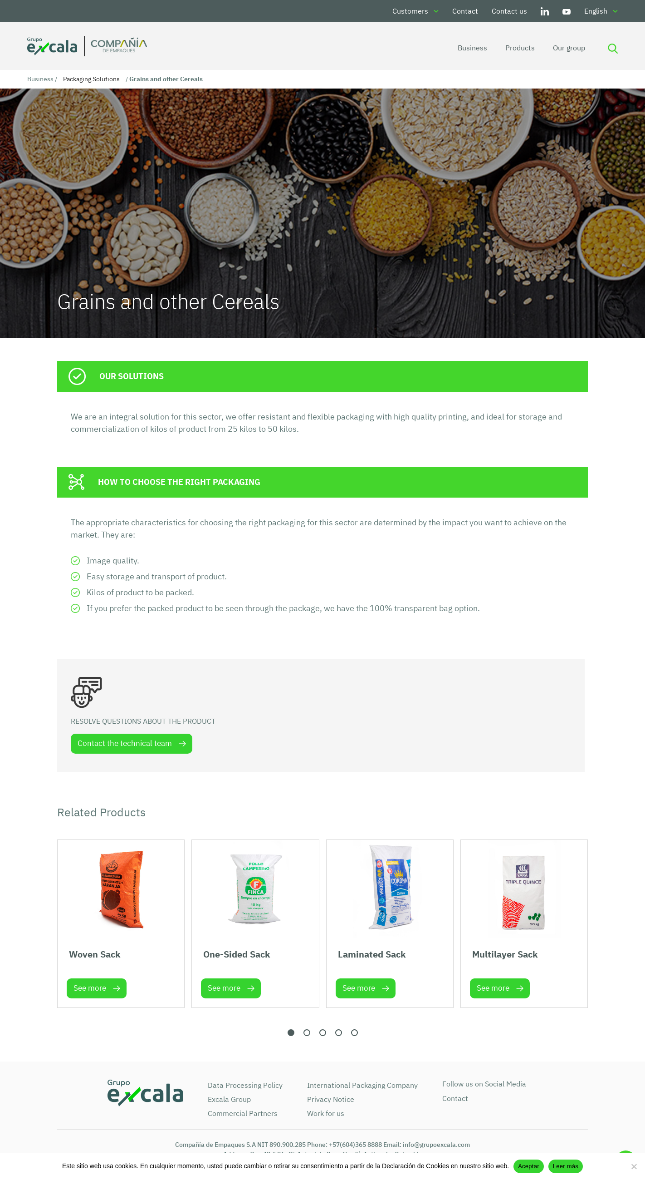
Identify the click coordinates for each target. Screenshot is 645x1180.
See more (89, 988)
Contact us (509, 10)
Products (520, 48)
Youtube (566, 11)
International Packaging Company (362, 1085)
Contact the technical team (125, 743)
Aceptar (528, 1166)
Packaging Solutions (91, 79)
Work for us (325, 1113)
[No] (633, 1166)
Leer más (565, 1166)
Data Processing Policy (245, 1085)
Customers (410, 10)
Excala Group (229, 1099)
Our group (569, 48)
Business (472, 48)
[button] (291, 1032)
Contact (465, 10)
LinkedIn (545, 11)
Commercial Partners (243, 1113)
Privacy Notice (330, 1099)
